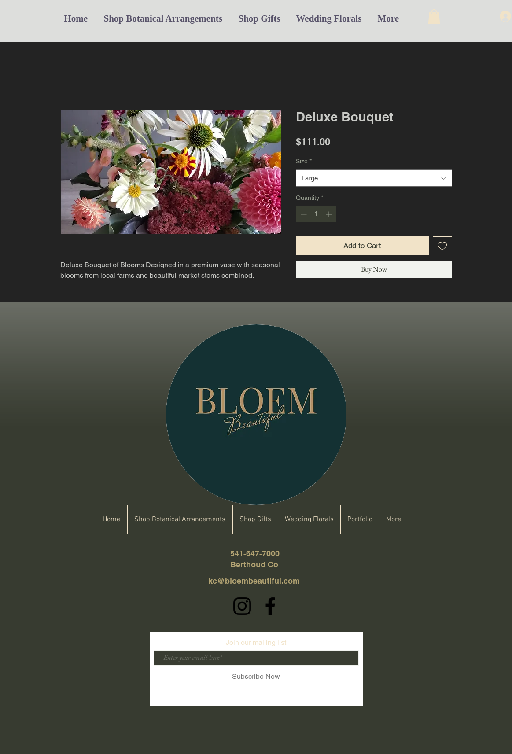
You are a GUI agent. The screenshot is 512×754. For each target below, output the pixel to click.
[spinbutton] (316, 214)
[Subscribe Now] (256, 676)
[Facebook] (270, 606)
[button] (434, 16)
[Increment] (329, 214)
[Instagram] (242, 606)
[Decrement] (302, 214)
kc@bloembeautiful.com (254, 580)
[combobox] (374, 178)
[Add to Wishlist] (442, 246)
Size (304, 161)
